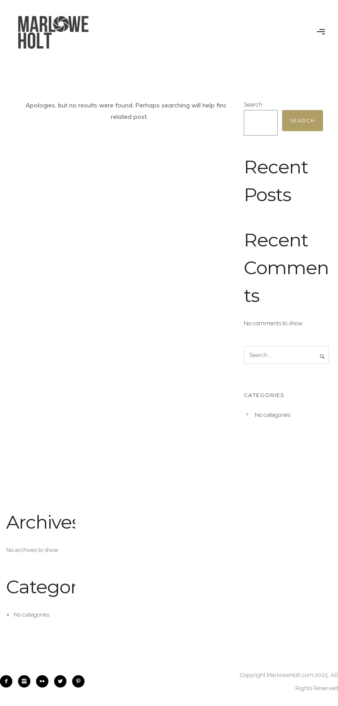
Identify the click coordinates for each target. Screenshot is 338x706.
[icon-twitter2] (62, 681)
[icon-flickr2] (44, 681)
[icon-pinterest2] (78, 681)
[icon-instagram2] (26, 681)
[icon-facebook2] (8, 681)
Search (253, 104)
